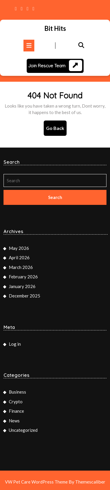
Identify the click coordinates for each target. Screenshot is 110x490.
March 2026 (21, 267)
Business (17, 391)
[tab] (28, 45)
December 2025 (24, 295)
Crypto (16, 401)
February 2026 (23, 276)
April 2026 (19, 257)
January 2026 (22, 286)
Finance (16, 411)
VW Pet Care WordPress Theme (36, 481)
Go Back (56, 130)
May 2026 (19, 248)
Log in (15, 344)
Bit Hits (55, 28)
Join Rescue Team (46, 65)
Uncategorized (23, 430)
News (14, 420)
